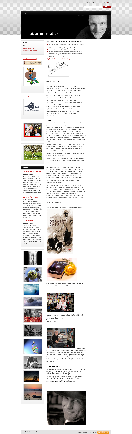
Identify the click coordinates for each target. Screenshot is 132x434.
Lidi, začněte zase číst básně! (32, 171)
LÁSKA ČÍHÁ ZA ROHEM (30, 197)
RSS (104, 2)
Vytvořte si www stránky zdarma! (87, 432)
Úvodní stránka (86, 2)
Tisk (109, 2)
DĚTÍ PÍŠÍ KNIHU (28, 220)
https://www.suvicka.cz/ (30, 59)
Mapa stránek (96, 2)
